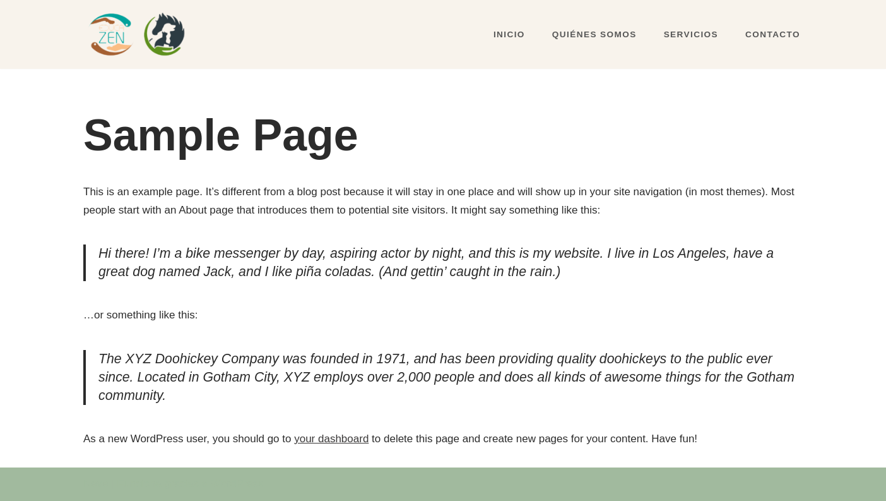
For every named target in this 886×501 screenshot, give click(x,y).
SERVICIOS (691, 34)
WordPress (237, 484)
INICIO (509, 34)
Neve (96, 484)
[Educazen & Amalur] (139, 34)
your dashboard (331, 439)
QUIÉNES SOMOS (594, 34)
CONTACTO (772, 34)
